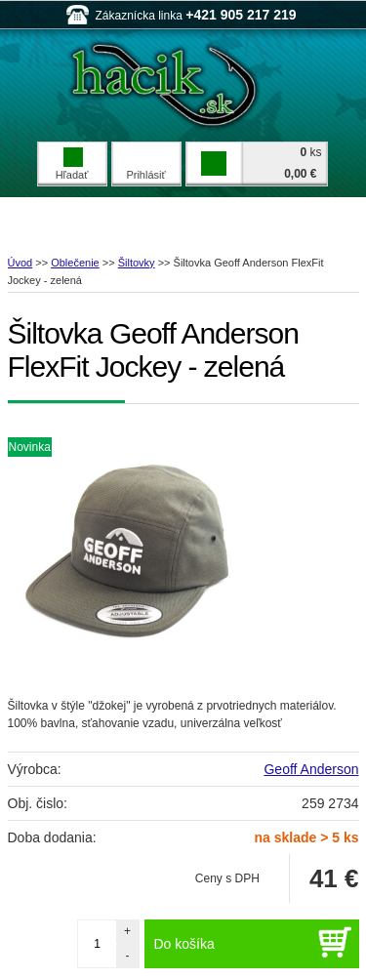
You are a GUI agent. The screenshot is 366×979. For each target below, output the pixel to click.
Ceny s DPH (227, 878)
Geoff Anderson (311, 769)
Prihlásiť (145, 175)
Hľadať (72, 164)
